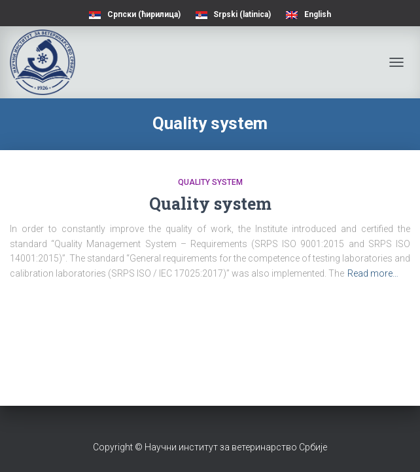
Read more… (372, 273)
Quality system (210, 182)
